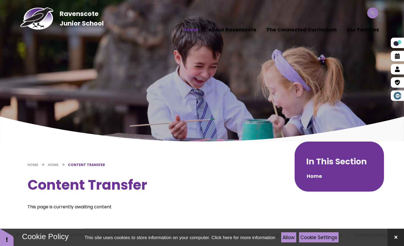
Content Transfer (86, 164)
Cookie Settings (318, 237)
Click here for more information (243, 237)
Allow (289, 237)
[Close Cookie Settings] (396, 237)
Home (32, 164)
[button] (7, 237)
